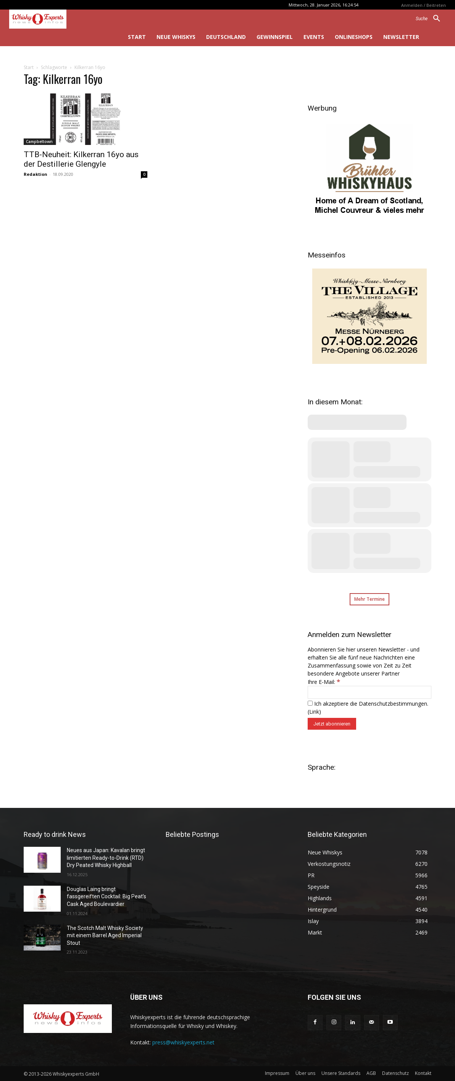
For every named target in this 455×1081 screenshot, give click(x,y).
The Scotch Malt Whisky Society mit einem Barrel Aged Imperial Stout (105, 935)
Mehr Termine (369, 599)
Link (314, 711)
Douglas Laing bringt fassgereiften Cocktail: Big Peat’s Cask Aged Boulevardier (106, 896)
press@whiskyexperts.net (183, 1042)
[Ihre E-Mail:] (369, 692)
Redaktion (35, 174)
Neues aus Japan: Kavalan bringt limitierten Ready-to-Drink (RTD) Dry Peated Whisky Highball (106, 857)
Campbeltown (39, 141)
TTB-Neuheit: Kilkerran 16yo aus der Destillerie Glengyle (81, 159)
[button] (431, 19)
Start (29, 67)
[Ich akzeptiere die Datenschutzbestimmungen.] (310, 703)
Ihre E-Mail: (324, 681)
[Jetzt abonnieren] (332, 724)
